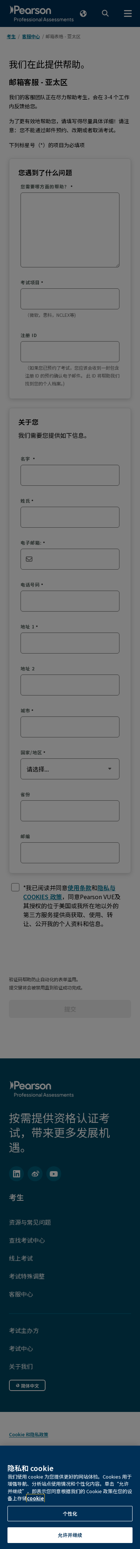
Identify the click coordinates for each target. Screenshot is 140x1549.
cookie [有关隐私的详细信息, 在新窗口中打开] (35, 1498)
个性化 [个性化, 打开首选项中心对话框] (70, 1513)
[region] (70, 1497)
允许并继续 (70, 1535)
